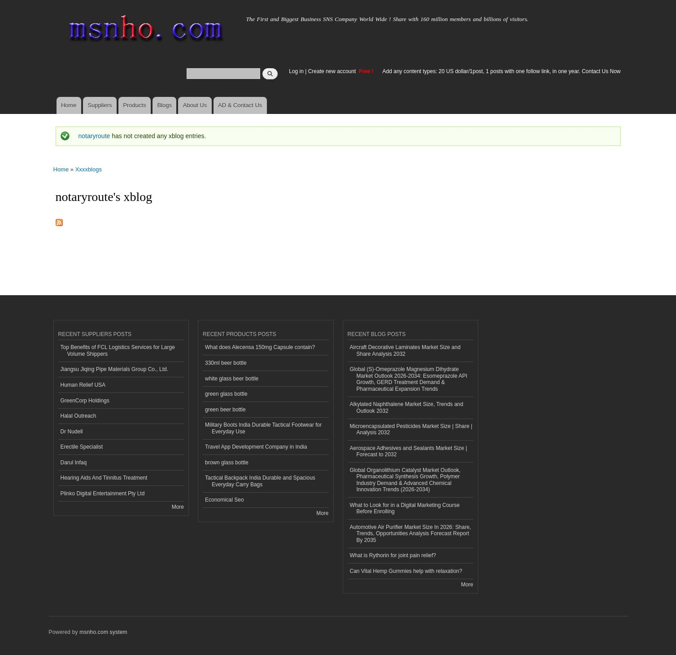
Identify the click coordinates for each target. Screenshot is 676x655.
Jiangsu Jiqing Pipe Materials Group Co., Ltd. (114, 369)
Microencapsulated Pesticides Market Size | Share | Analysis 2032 (411, 429)
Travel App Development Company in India (256, 447)
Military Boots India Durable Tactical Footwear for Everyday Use (263, 428)
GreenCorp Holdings (85, 400)
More (178, 507)
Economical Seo (224, 500)
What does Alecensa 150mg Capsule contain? (260, 347)
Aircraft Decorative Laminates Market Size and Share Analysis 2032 (405, 350)
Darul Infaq (74, 462)
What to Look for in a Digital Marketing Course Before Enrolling (405, 508)
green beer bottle (225, 409)
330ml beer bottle (226, 363)
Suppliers (99, 105)
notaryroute (94, 136)
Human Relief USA (83, 385)
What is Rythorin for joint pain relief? (393, 555)
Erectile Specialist (82, 447)
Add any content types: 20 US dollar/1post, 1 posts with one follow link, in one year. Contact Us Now (502, 71)
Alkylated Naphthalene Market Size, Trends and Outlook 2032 (406, 407)
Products (134, 105)
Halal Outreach (78, 416)
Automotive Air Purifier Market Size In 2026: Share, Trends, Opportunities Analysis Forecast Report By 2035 (410, 533)
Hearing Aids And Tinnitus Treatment (104, 478)
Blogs (164, 105)
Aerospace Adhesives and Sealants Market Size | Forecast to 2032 (408, 451)
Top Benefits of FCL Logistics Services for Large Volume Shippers (118, 350)
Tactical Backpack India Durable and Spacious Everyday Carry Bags (260, 481)
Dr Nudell (72, 431)
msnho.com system (103, 632)
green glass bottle (226, 394)
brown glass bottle (227, 462)
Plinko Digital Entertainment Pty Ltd (103, 493)
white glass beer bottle (231, 379)
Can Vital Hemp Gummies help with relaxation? (406, 571)
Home (69, 105)
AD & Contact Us (240, 105)
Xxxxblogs (88, 169)
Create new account (333, 71)
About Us (195, 105)
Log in (296, 71)
